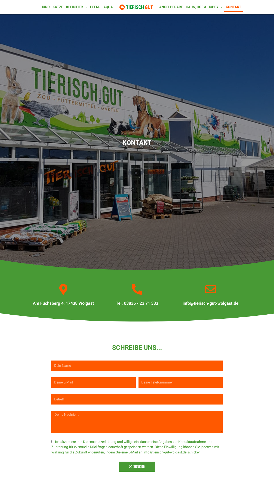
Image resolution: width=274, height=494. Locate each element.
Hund (45, 7)
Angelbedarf (171, 7)
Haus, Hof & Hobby (204, 7)
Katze (58, 7)
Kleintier (76, 7)
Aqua (108, 7)
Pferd (95, 7)
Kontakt (233, 7)
